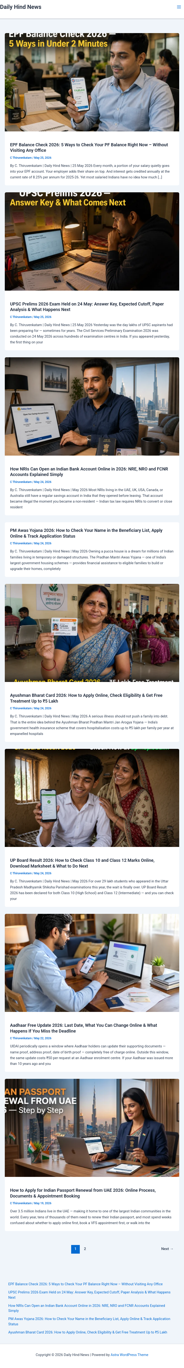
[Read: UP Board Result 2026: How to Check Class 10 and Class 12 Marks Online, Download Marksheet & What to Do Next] (92, 797)
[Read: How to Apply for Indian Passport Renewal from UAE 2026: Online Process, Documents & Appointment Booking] (92, 1127)
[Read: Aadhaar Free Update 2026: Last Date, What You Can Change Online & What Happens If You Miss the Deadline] (92, 962)
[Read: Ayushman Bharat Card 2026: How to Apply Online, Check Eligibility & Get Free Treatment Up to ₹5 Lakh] (92, 632)
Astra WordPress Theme (129, 1355)
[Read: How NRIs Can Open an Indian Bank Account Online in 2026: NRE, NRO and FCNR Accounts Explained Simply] (92, 406)
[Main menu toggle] (179, 7)
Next (167, 1249)
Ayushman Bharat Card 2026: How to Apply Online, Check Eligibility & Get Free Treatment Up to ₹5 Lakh (87, 1332)
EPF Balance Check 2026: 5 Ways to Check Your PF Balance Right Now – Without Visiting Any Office (85, 1284)
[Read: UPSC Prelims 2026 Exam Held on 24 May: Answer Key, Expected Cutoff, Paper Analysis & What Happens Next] (92, 241)
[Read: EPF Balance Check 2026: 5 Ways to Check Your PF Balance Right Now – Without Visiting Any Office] (92, 82)
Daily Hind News (20, 7)
